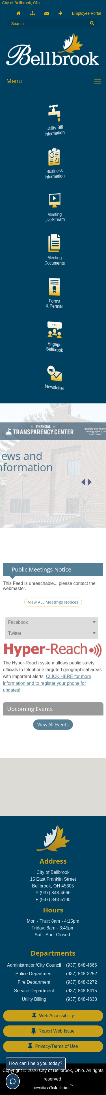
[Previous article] (67, 482)
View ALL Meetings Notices (53, 617)
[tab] (51, 638)
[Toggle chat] (13, 1081)
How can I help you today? (35, 1063)
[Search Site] (45, 23)
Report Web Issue (53, 1031)
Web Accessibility (53, 1015)
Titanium (58, 1087)
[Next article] (74, 482)
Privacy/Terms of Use (53, 1046)
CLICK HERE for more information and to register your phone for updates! (47, 699)
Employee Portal (86, 13)
